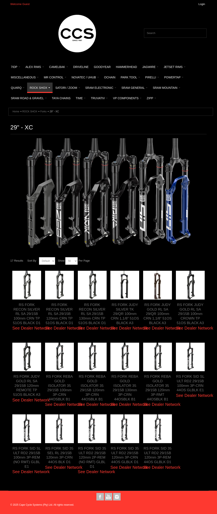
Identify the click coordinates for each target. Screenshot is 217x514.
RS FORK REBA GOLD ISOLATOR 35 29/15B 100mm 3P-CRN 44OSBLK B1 (59, 387)
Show (61, 260)
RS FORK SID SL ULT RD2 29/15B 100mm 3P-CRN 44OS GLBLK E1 (190, 383)
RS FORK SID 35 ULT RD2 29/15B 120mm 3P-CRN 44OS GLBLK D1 (125, 455)
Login (201, 4)
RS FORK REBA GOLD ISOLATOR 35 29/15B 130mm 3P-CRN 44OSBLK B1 (124, 387)
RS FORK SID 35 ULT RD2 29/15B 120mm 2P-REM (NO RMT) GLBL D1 (92, 457)
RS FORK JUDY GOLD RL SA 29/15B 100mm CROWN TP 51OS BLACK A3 (190, 314)
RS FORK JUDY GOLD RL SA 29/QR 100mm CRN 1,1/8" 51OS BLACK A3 (157, 314)
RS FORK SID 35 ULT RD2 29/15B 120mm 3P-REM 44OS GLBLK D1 (158, 455)
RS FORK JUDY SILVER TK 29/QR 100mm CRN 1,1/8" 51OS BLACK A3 (125, 314)
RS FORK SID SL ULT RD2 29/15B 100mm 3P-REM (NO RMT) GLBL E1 (27, 457)
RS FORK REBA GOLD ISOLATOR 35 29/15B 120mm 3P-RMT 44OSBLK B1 (157, 387)
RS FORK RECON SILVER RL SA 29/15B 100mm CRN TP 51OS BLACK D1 (27, 314)
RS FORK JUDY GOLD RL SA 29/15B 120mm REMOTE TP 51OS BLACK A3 (26, 385)
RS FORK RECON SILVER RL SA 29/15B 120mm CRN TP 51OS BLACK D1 (59, 314)
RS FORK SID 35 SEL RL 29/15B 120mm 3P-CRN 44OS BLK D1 (59, 455)
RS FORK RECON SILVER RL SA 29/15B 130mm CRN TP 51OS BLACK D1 (92, 314)
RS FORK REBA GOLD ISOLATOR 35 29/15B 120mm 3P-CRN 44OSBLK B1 (92, 387)
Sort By (31, 260)
